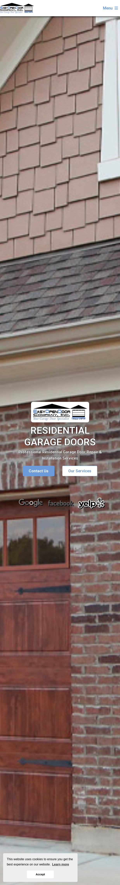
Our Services (79, 471)
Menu (110, 8)
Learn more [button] (60, 864)
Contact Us (38, 471)
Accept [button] (40, 874)
